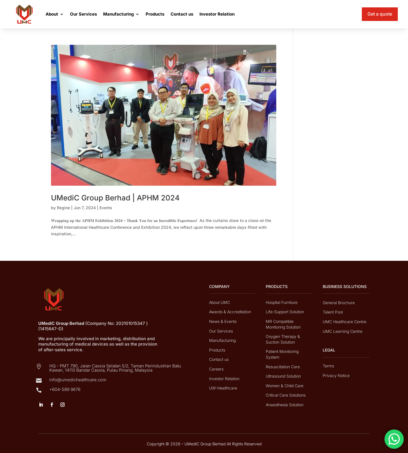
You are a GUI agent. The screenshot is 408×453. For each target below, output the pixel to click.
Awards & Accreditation (230, 311)
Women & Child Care (284, 385)
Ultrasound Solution (283, 376)
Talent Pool (333, 312)
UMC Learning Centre (342, 331)
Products (155, 14)
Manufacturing (118, 14)
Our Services (83, 14)
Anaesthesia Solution (284, 404)
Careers (216, 369)
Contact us (182, 14)
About (52, 14)
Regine (63, 207)
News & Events (223, 321)
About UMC (219, 302)
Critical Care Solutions (286, 395)
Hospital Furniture (282, 302)
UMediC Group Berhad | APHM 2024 (115, 197)
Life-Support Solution (285, 311)
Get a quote (379, 14)
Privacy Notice (336, 375)
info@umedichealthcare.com (77, 379)
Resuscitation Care (283, 366)
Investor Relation (217, 14)
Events (105, 207)
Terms (328, 365)
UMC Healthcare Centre (344, 321)
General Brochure (339, 302)
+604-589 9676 (64, 389)
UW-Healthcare (223, 388)
